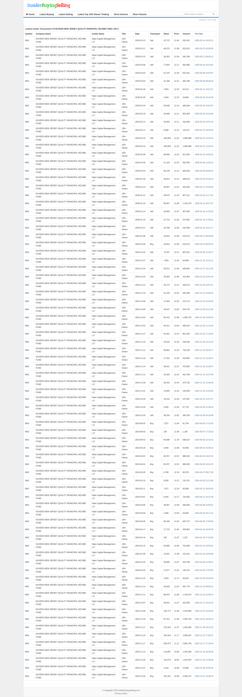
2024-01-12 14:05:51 (204, 546)
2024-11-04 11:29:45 (204, 391)
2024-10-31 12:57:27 (204, 399)
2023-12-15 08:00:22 (204, 586)
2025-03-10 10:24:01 (204, 65)
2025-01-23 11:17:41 (204, 195)
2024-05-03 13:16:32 (204, 440)
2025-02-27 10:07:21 (204, 89)
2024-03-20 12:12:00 (204, 480)
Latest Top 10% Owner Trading (93, 14)
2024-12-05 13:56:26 (204, 317)
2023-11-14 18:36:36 (204, 652)
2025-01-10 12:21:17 (204, 228)
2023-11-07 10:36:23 (204, 676)
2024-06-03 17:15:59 (204, 423)
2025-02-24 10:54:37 (204, 106)
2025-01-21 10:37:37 (204, 203)
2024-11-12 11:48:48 (204, 383)
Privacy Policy (121, 693)
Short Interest (121, 14)
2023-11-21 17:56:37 (204, 635)
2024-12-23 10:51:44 (204, 277)
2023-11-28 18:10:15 (204, 627)
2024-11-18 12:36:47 (204, 366)
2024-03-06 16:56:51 (204, 505)
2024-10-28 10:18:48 (204, 415)
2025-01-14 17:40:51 (204, 220)
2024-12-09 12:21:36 (204, 309)
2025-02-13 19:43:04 (204, 130)
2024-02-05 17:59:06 (204, 521)
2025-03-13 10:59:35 (204, 48)
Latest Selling (66, 14)
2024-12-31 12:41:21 (204, 260)
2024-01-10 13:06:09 (204, 554)
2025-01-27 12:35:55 (204, 187)
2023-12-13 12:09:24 (204, 594)
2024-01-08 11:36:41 (204, 562)
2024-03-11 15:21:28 (204, 497)
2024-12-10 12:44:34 (204, 301)
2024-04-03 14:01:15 (204, 456)
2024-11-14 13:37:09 (204, 374)
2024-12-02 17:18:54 (204, 334)
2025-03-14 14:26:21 (204, 40)
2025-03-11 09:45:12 (204, 56)
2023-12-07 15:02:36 (204, 611)
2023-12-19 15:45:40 (204, 578)
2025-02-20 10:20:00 (204, 114)
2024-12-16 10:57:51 (204, 285)
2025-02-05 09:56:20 (204, 171)
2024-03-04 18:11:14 (204, 513)
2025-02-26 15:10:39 (204, 97)
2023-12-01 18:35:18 (204, 619)
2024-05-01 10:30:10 (204, 448)
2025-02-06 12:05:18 (204, 162)
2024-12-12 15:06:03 (204, 293)
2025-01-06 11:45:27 (204, 252)
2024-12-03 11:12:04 (204, 326)
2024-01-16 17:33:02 (204, 537)
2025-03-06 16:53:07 (204, 73)
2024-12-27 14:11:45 (204, 268)
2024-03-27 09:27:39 (204, 472)
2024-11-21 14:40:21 (204, 358)
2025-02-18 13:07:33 (204, 122)
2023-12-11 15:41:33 (204, 603)
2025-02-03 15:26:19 (204, 179)
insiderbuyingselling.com (129, 690)
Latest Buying (47, 14)
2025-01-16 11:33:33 (204, 211)
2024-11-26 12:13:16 (204, 342)
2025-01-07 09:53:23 (204, 244)
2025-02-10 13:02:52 (204, 154)
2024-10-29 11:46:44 (204, 407)
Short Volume (140, 14)
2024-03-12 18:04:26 (204, 489)
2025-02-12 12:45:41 (204, 138)
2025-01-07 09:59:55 (204, 236)
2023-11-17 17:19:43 (204, 643)
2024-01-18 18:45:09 (204, 529)
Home (30, 14)
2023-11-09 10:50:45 (204, 668)
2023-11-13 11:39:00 (204, 660)
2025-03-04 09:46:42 (204, 81)
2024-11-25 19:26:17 (204, 350)
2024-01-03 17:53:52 (204, 570)
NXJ (27, 40)
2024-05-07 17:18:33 (204, 432)
